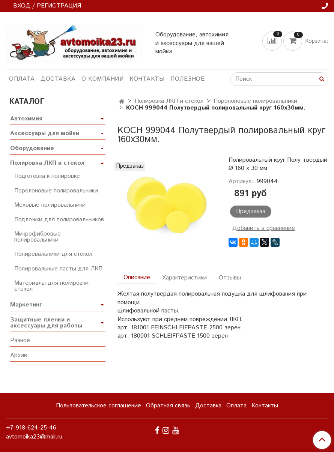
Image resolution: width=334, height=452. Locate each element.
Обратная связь (168, 405)
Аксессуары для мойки (44, 133)
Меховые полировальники (50, 205)
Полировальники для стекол (53, 254)
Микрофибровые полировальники (37, 237)
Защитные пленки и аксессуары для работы (46, 322)
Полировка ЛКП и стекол (169, 101)
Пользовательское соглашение (98, 405)
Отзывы (230, 277)
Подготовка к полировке (47, 176)
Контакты (146, 79)
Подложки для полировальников (59, 219)
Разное (20, 340)
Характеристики (184, 277)
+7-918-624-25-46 (31, 427)
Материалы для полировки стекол (51, 286)
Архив (18, 355)
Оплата (22, 79)
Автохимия (26, 118)
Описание (136, 277)
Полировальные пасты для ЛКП (58, 268)
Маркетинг (26, 304)
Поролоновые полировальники (255, 101)
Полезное (187, 79)
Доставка (58, 79)
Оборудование (32, 148)
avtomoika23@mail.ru (34, 436)
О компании (102, 79)
